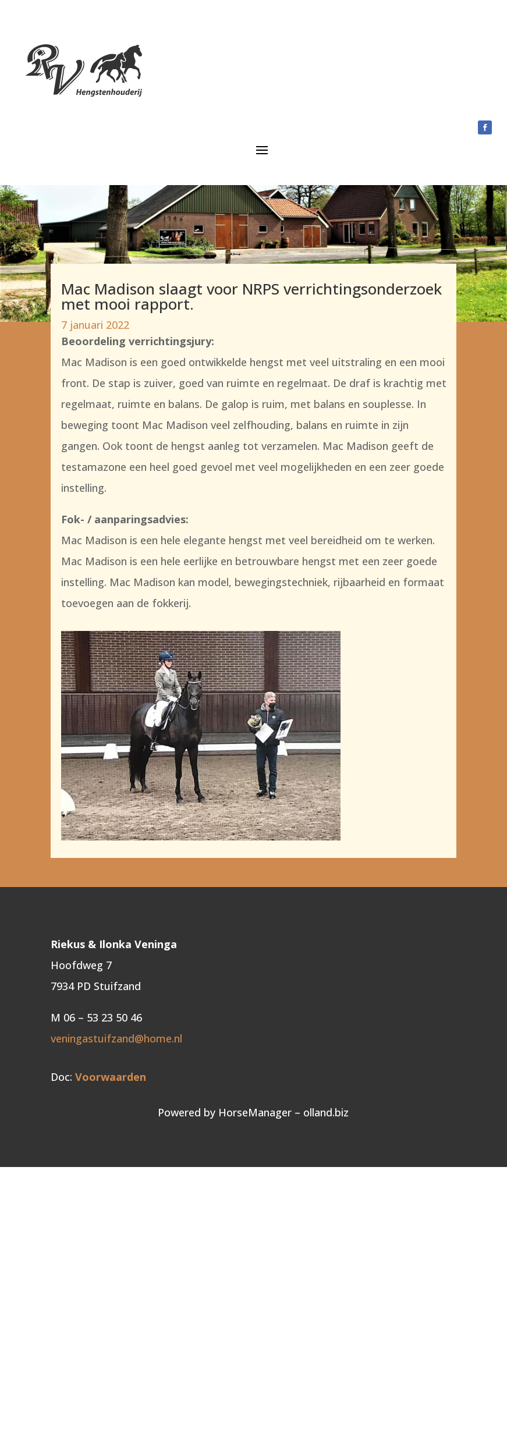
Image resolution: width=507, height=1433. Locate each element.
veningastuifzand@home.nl (116, 1038)
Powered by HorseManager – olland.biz (253, 1112)
